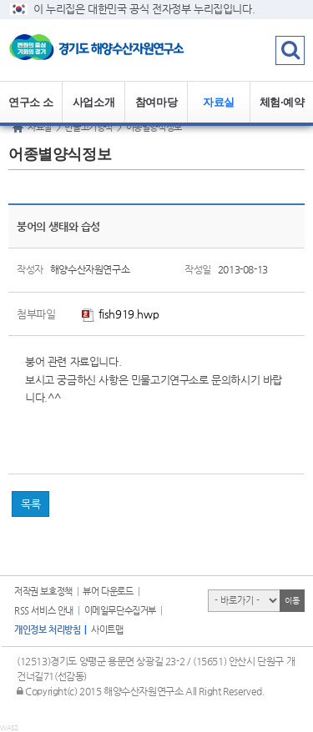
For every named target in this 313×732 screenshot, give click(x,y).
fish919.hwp (120, 314)
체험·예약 (282, 102)
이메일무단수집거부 (120, 610)
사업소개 (93, 102)
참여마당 (156, 102)
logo (104, 50)
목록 (30, 504)
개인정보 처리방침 (47, 629)
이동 (292, 600)
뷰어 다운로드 (108, 591)
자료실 (219, 102)
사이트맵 (107, 629)
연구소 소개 (30, 109)
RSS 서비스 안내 (43, 610)
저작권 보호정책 (43, 591)
